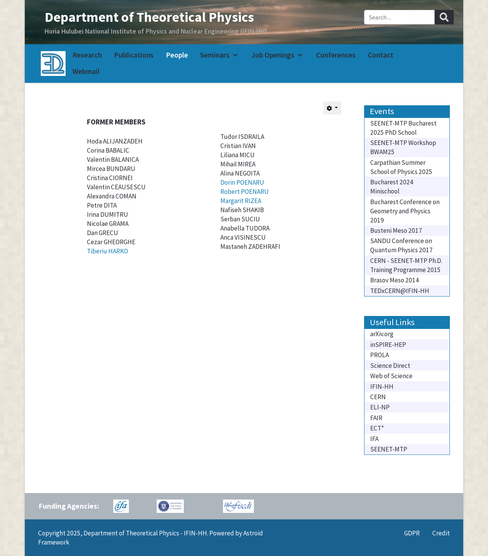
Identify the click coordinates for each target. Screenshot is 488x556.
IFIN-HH (381, 386)
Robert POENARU (244, 191)
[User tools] (332, 108)
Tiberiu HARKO (107, 251)
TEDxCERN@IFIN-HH (399, 291)
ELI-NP (380, 407)
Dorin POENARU (242, 182)
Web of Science (391, 376)
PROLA (379, 355)
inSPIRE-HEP (388, 344)
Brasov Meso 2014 (394, 280)
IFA (374, 439)
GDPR (412, 533)
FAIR (376, 418)
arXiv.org (381, 334)
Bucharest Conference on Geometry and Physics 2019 (405, 211)
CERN (378, 397)
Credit (441, 533)
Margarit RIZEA (240, 201)
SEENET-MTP (388, 449)
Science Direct (390, 365)
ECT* (377, 428)
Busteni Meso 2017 (396, 230)
